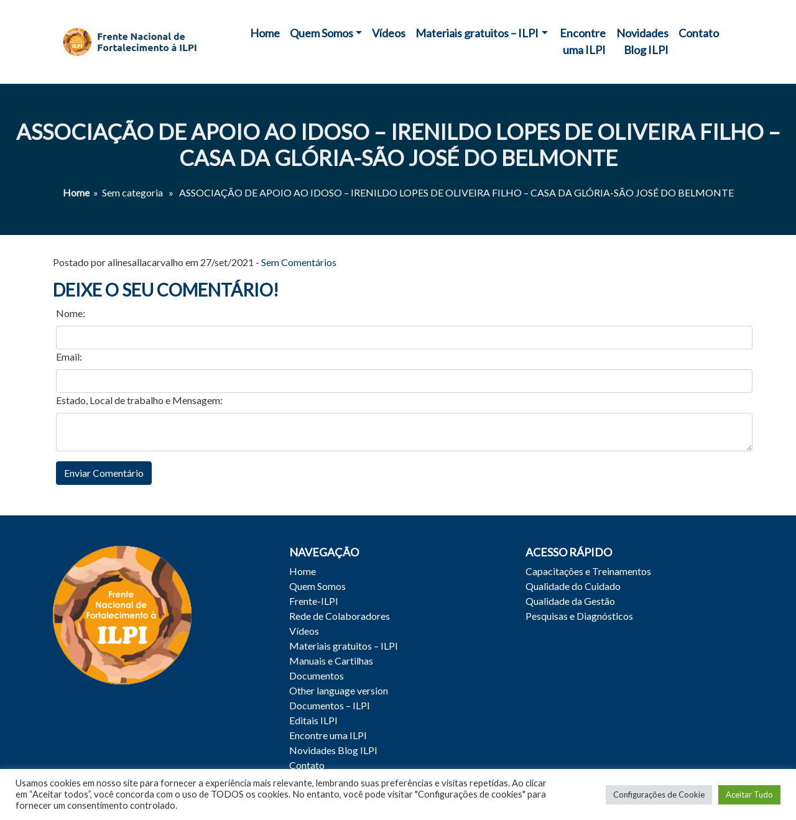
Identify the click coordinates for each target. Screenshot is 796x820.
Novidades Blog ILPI (642, 41)
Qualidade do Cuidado (573, 586)
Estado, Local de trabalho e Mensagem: (139, 400)
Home (265, 33)
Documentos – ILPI (329, 705)
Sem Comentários (298, 262)
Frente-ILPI (313, 601)
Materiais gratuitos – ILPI (477, 33)
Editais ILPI (313, 720)
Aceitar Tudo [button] (749, 794)
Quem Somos (321, 33)
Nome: (70, 313)
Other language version (338, 690)
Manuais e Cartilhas (331, 660)
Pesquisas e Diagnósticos (579, 616)
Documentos (316, 675)
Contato (698, 33)
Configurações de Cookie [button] (659, 794)
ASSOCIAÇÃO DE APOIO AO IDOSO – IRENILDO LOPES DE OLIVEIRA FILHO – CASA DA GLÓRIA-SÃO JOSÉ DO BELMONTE (398, 144)
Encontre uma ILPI (583, 41)
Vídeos (388, 33)
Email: (69, 356)
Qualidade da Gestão (570, 601)
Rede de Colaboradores (339, 616)
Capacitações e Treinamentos (588, 571)
